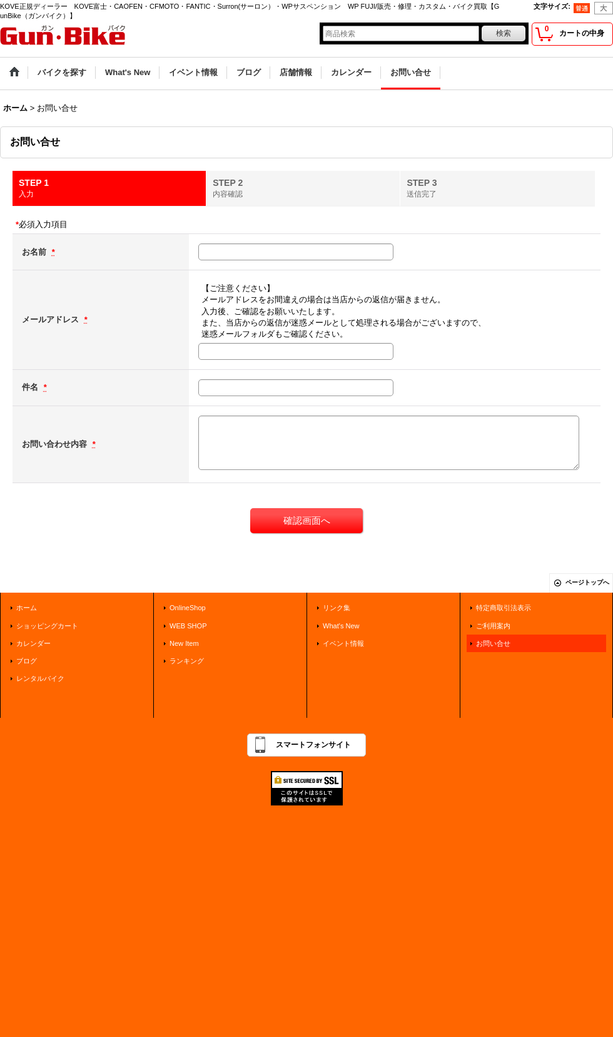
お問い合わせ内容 (55, 444)
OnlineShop (188, 607)
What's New (341, 626)
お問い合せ (493, 643)
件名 (31, 387)
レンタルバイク (40, 678)
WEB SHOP (188, 626)
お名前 (35, 252)
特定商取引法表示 (503, 607)
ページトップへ (587, 582)
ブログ (26, 661)
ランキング (187, 661)
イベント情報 (343, 643)
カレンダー (33, 643)
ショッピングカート (47, 626)
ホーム (26, 607)
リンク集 (336, 607)
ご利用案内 (493, 626)
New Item (184, 643)
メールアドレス (51, 319)
